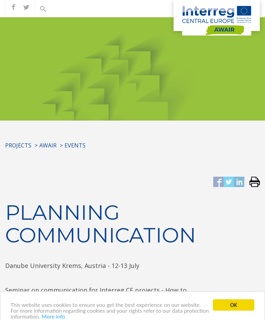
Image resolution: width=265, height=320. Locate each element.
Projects (18, 145)
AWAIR (48, 145)
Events (75, 145)
